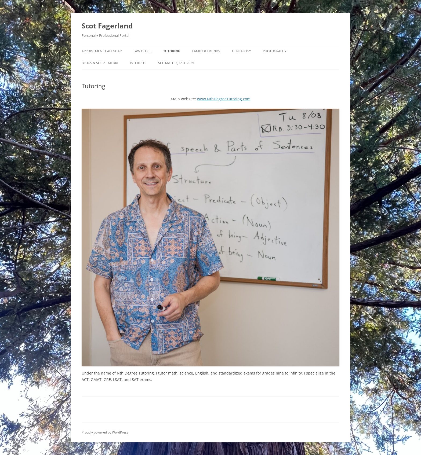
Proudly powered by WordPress (105, 432)
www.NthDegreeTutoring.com (224, 98)
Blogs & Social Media (100, 63)
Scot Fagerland (107, 26)
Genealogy (241, 51)
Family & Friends (206, 51)
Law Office (142, 51)
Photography (274, 51)
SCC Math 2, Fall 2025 (176, 63)
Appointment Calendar (102, 51)
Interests (138, 63)
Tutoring (171, 51)
